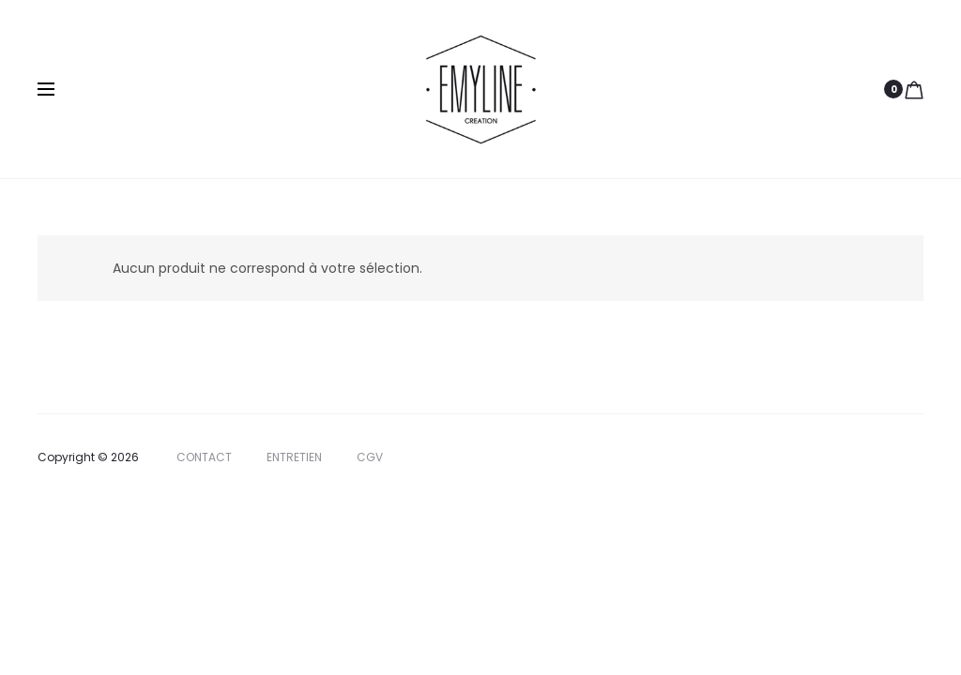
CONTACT (204, 457)
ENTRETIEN (294, 457)
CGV (370, 457)
